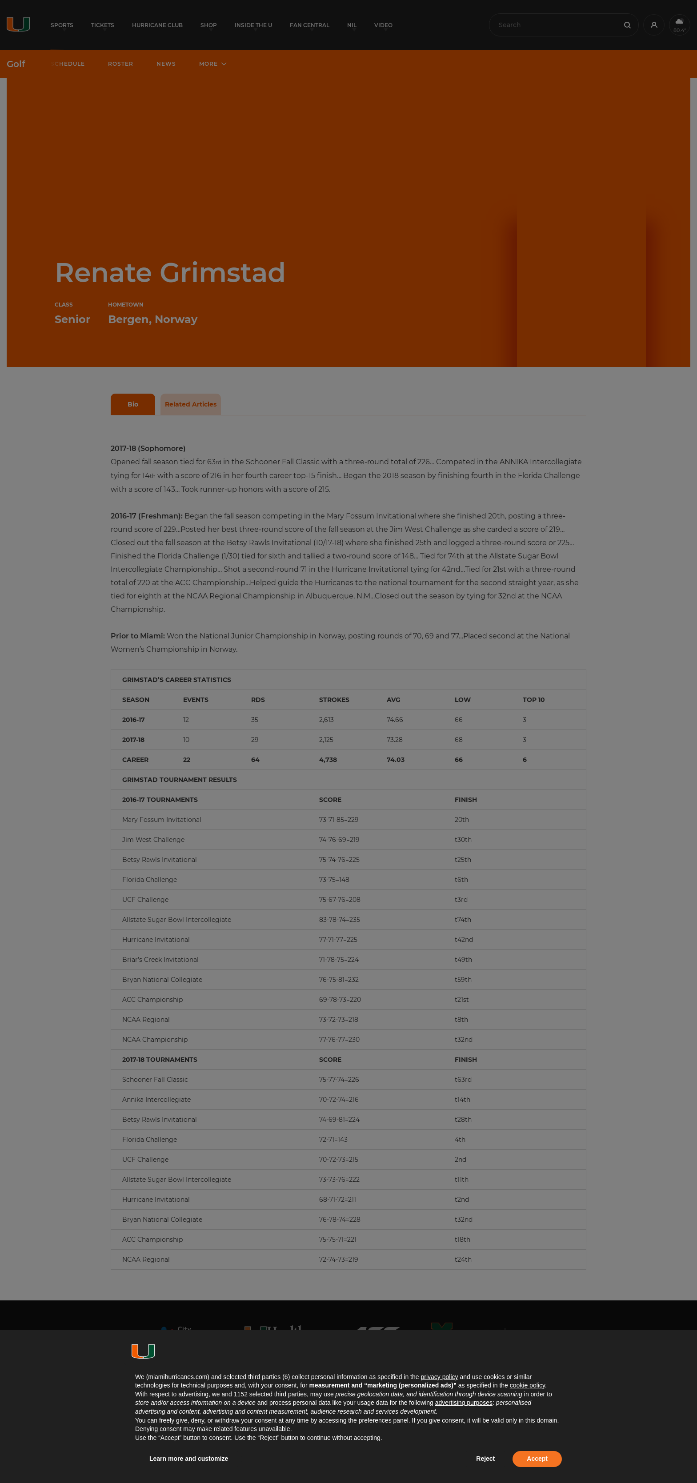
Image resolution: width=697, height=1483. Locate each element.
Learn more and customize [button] (188, 1458)
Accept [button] (537, 1458)
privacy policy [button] (439, 1376)
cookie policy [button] (527, 1385)
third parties (290, 1394)
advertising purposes (464, 1402)
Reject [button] (485, 1458)
